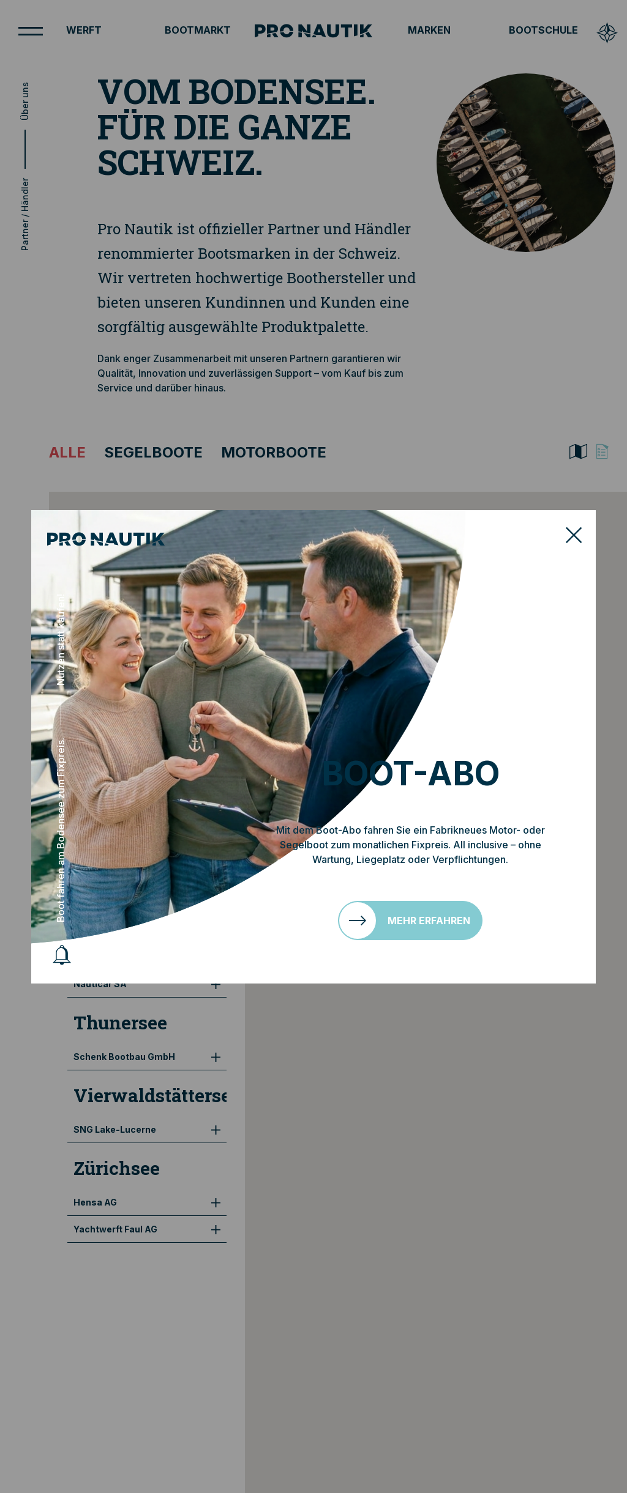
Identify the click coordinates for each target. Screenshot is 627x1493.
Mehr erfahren (429, 920)
